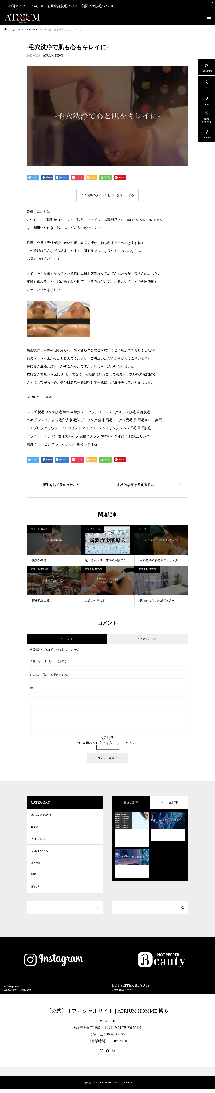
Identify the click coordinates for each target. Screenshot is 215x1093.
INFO (34, 827)
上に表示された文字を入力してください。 (107, 743)
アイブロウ (38, 840)
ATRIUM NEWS (53, 55)
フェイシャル (92, 528)
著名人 (35, 890)
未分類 (142, 528)
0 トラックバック (148, 638)
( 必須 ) (48, 661)
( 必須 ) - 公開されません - (50, 674)
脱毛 (34, 878)
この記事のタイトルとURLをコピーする (107, 195)
